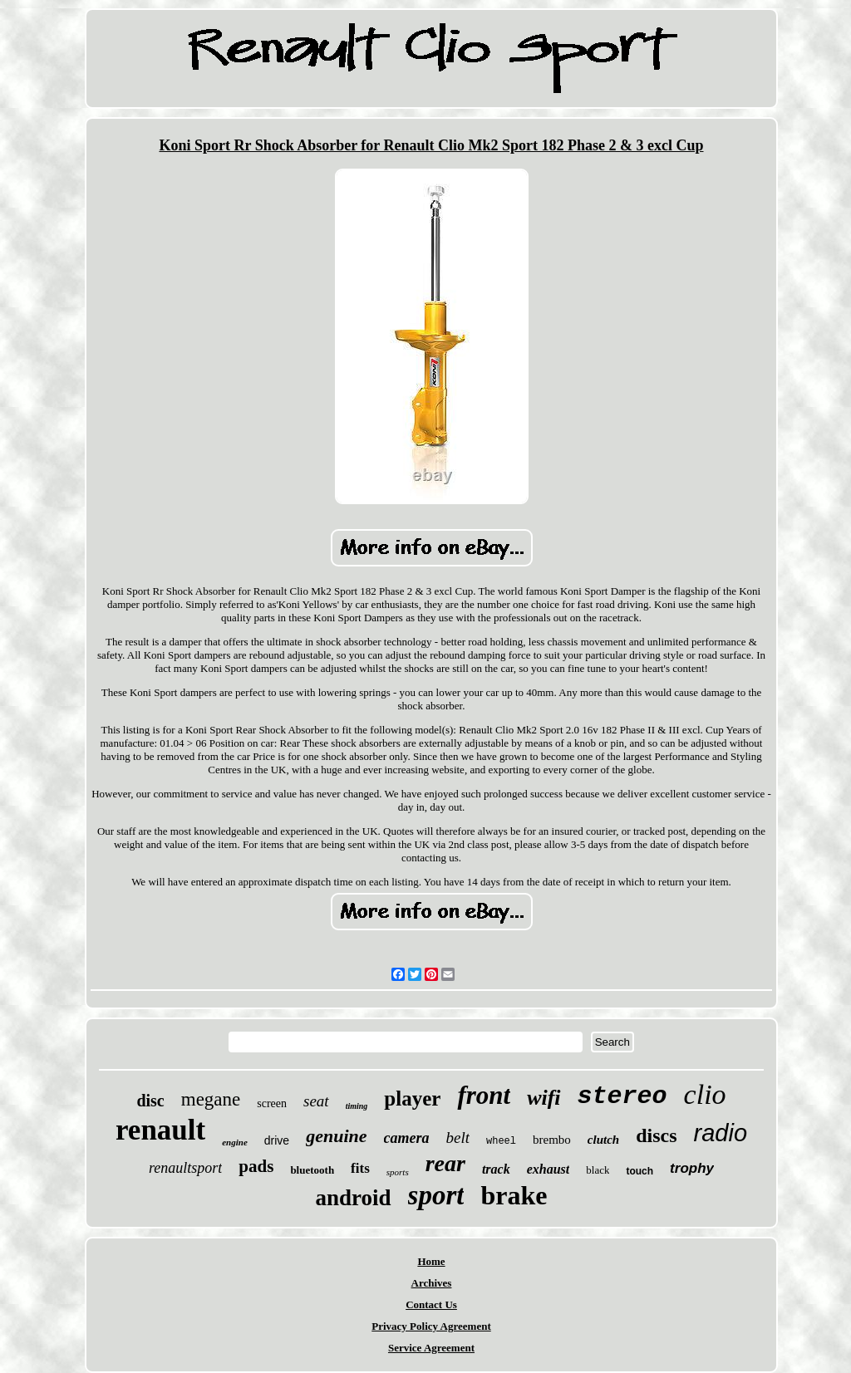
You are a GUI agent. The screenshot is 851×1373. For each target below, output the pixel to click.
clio (705, 1094)
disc (150, 1100)
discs (656, 1135)
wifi (543, 1098)
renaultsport (185, 1168)
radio (721, 1133)
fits (360, 1168)
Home (431, 1261)
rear (445, 1163)
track (496, 1169)
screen (272, 1103)
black (597, 1170)
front (483, 1095)
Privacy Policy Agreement (430, 1326)
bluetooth (312, 1170)
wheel (501, 1141)
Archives (431, 1283)
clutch (603, 1139)
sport (436, 1195)
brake (513, 1195)
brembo (552, 1139)
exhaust (548, 1169)
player (412, 1098)
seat (316, 1101)
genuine (336, 1135)
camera (407, 1138)
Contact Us (431, 1304)
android (353, 1197)
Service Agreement (431, 1347)
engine (235, 1142)
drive (276, 1140)
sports (397, 1172)
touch (639, 1171)
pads (256, 1166)
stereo (622, 1096)
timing (357, 1106)
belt (457, 1137)
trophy (692, 1168)
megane (211, 1099)
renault (160, 1130)
